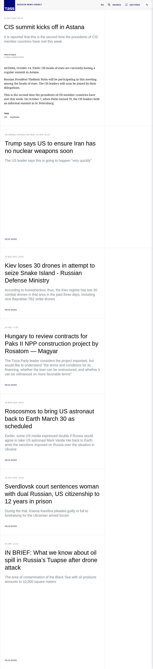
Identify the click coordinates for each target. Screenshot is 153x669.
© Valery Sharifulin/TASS (14, 57)
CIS (5, 117)
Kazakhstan (14, 117)
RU (102, 5)
